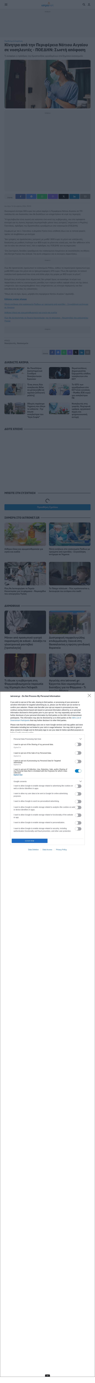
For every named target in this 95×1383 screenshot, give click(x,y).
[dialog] (47, 1037)
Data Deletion (33, 850)
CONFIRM (29, 841)
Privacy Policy (61, 850)
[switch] (78, 744)
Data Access (47, 850)
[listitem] (47, 739)
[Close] (90, 696)
